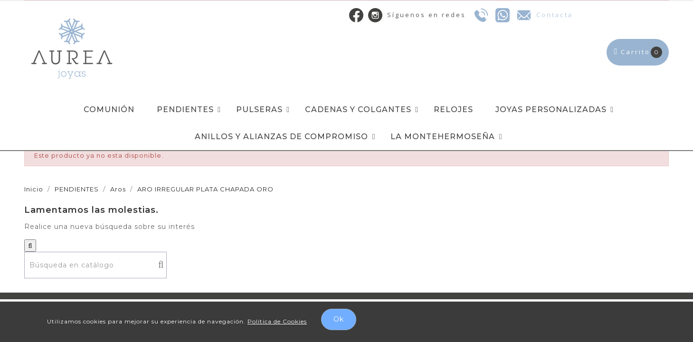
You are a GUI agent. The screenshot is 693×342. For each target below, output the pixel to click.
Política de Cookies (277, 321)
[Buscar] (95, 265)
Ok (338, 319)
